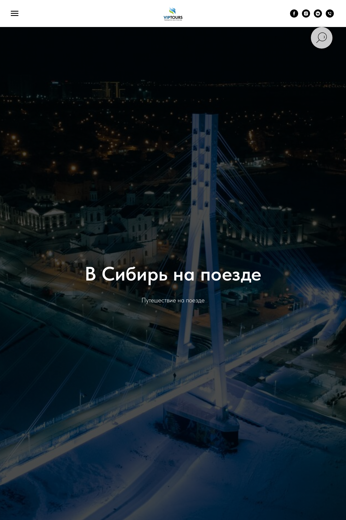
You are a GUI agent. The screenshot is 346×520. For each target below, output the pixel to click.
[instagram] (306, 16)
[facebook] (294, 16)
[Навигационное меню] (14, 13)
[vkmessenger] (318, 16)
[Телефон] (330, 16)
